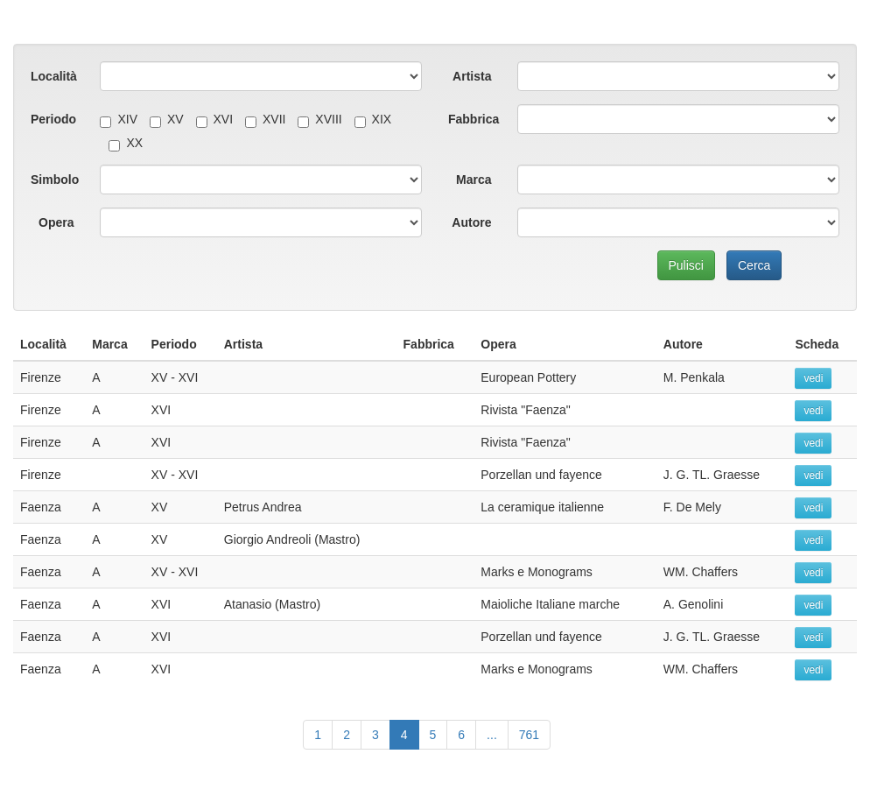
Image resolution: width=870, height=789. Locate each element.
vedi (813, 378)
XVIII (319, 119)
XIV (118, 119)
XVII (265, 119)
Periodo (53, 119)
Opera (56, 222)
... (492, 735)
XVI (215, 119)
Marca (473, 180)
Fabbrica (473, 119)
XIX (373, 119)
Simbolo (55, 180)
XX (126, 142)
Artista (472, 76)
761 (529, 735)
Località (54, 76)
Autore (471, 222)
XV (167, 119)
